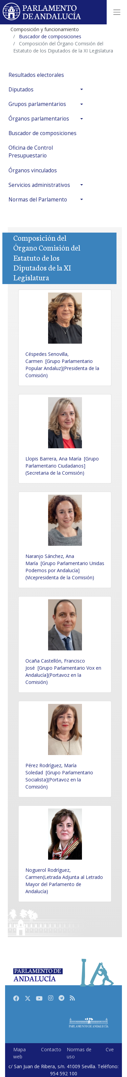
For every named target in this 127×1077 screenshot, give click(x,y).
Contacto (51, 1049)
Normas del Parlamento (37, 199)
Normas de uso (79, 1053)
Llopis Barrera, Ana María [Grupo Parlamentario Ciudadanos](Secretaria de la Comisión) (62, 465)
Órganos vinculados (32, 170)
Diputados (21, 89)
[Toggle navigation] (117, 12)
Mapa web (19, 1053)
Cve (110, 1049)
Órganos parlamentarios (38, 118)
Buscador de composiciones (42, 133)
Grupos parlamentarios (37, 104)
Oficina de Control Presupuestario (30, 151)
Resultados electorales (36, 75)
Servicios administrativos (39, 185)
